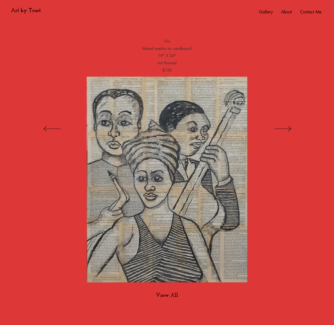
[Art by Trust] (26, 10)
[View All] (166, 295)
